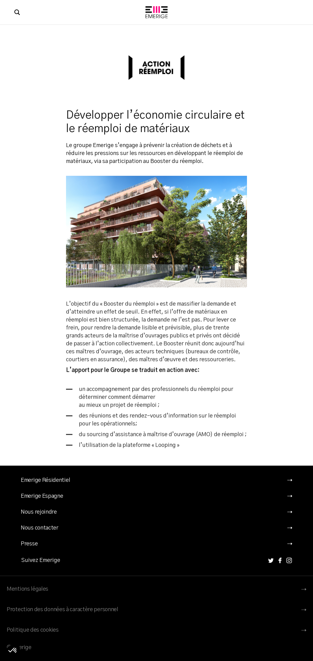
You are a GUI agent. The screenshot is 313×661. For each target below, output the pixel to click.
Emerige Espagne (42, 496)
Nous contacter (39, 528)
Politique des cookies (33, 630)
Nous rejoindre (39, 512)
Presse (29, 544)
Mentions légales (27, 589)
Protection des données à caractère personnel (62, 609)
